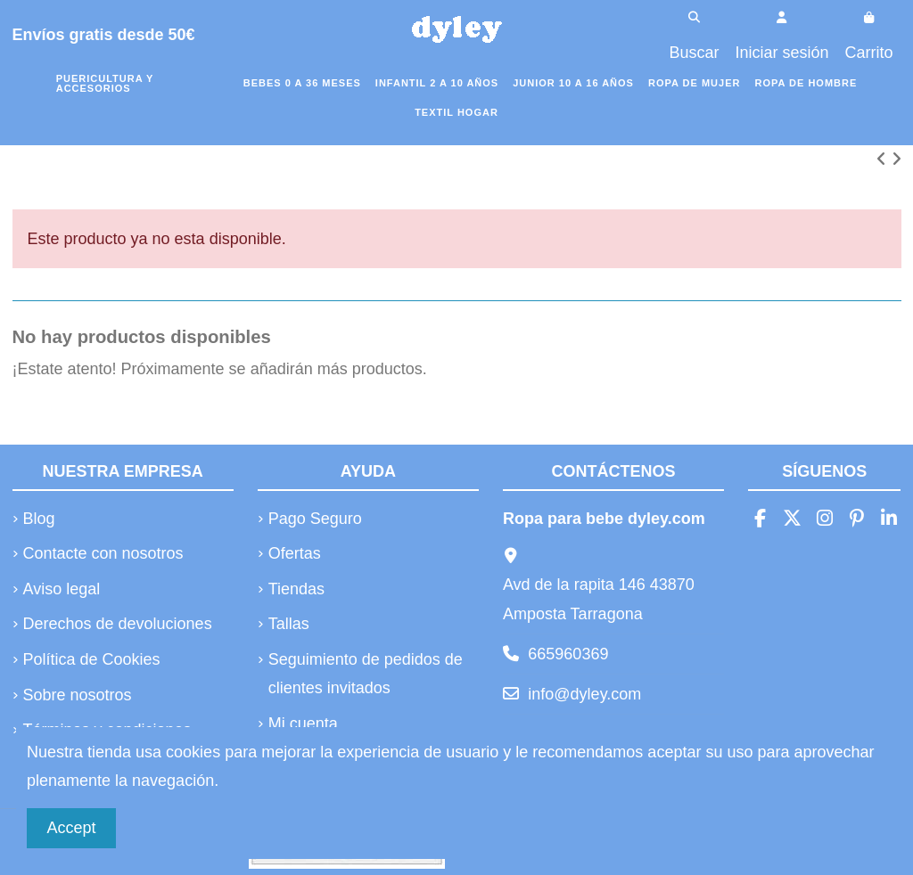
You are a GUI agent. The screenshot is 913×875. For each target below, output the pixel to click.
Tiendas (296, 589)
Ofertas (294, 553)
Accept (71, 828)
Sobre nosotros (77, 695)
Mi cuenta (303, 723)
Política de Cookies (91, 659)
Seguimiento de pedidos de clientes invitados (365, 673)
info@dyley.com (584, 694)
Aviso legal (62, 589)
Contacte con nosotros (103, 553)
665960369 (568, 654)
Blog (39, 518)
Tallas (288, 624)
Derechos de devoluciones (117, 624)
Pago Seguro (315, 518)
